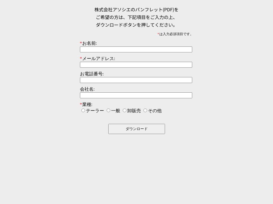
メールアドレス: (97, 58)
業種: (86, 104)
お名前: (88, 43)
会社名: (87, 89)
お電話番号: (92, 73)
